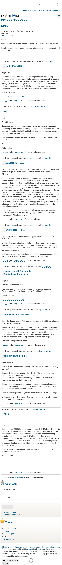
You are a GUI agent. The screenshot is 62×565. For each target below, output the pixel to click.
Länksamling (55, 547)
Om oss (45, 547)
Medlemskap (35, 547)
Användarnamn (8, 489)
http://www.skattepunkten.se (13, 97)
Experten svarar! (20, 19)
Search (48, 10)
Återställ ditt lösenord (12, 515)
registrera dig (19, 101)
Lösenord (6, 498)
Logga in (56, 10)
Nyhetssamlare (9, 539)
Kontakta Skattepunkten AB (33, 10)
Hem (3, 19)
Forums (9, 19)
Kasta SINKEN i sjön (14, 163)
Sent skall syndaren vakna (17, 314)
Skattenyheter (7, 547)
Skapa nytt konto (10, 512)
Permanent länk (46, 61)
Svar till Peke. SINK (13, 66)
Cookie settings (10, 528)
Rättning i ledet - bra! (14, 230)
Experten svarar (21, 547)
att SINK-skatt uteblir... (15, 356)
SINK (6, 111)
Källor (6, 536)
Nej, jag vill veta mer (10, 562)
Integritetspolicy (10, 534)
